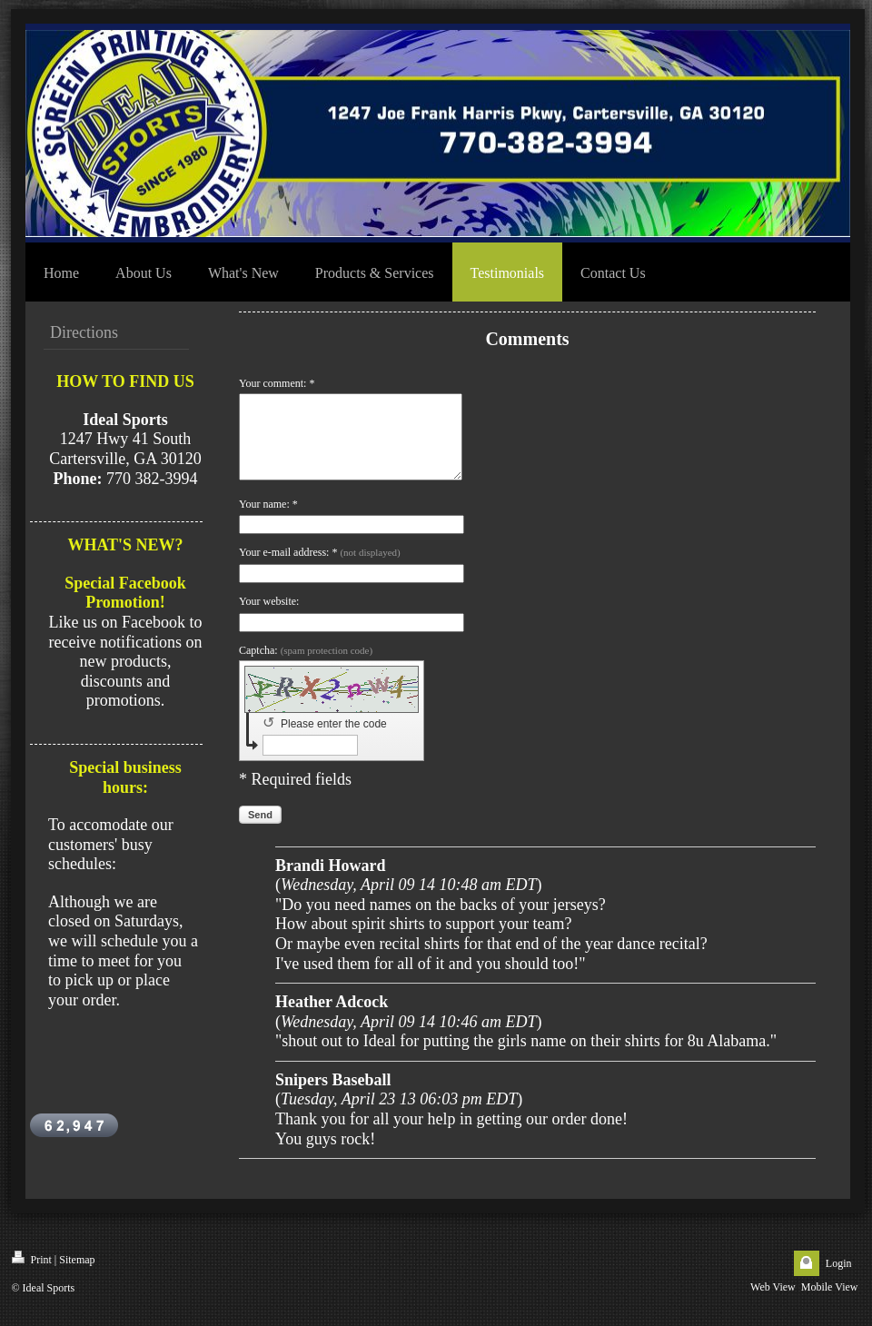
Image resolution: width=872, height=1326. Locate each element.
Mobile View (829, 1303)
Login (839, 1279)
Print (32, 1274)
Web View (773, 1303)
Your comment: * (276, 383)
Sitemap (76, 1276)
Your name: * (268, 520)
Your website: (269, 617)
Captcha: (305, 666)
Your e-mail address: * (320, 568)
